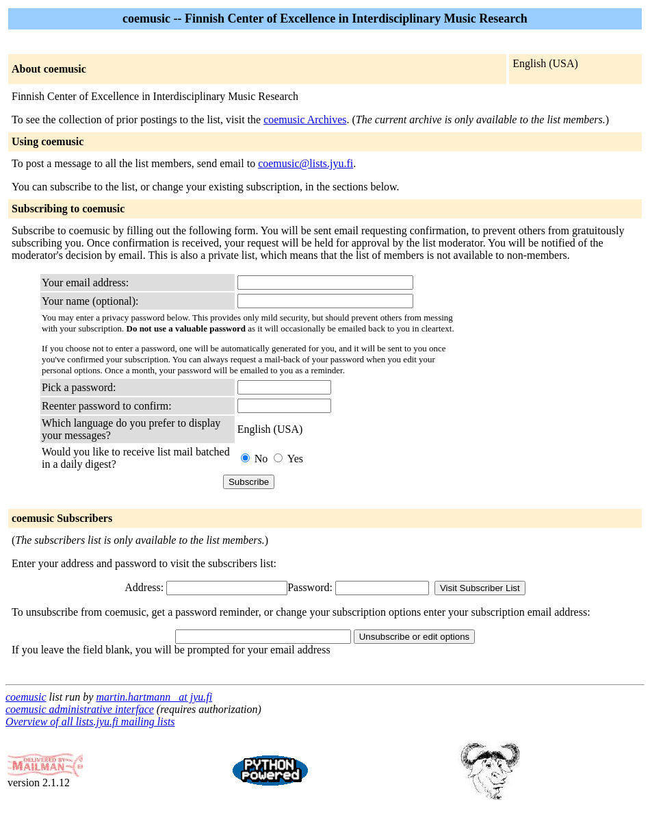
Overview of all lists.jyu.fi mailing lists (90, 721)
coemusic (26, 697)
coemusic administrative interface (79, 709)
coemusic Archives (304, 119)
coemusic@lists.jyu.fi (305, 163)
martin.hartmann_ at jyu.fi (154, 697)
